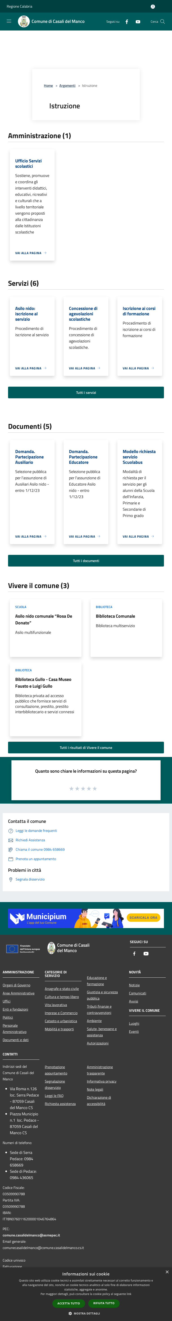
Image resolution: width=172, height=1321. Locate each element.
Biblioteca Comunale (115, 616)
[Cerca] (162, 21)
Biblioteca (104, 606)
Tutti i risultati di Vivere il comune (86, 747)
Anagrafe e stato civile (62, 988)
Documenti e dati (16, 1039)
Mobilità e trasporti (59, 1029)
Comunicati (137, 993)
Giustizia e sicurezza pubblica (102, 995)
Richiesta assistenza (60, 1103)
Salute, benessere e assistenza (102, 1032)
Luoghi (134, 1023)
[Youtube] (136, 21)
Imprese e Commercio (61, 1013)
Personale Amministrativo (14, 1028)
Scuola (20, 606)
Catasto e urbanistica (61, 1021)
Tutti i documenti (86, 560)
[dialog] (86, 1294)
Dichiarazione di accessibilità (99, 1100)
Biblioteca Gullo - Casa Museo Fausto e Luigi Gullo (43, 682)
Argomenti (67, 85)
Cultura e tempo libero (62, 996)
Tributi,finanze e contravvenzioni (99, 1009)
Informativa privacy (101, 1081)
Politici (8, 1017)
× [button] (167, 1272)
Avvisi (133, 1001)
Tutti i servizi (86, 392)
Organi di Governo (16, 985)
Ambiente (94, 1020)
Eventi (134, 1031)
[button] (86, 1313)
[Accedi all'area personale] (153, 6)
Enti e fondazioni (15, 1009)
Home (48, 85)
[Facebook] (124, 21)
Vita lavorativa (56, 1004)
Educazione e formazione (97, 981)
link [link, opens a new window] (129, 1294)
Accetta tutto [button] (69, 1303)
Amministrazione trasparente (100, 1070)
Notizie (134, 985)
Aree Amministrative (18, 993)
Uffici (7, 1001)
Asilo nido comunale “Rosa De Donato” (43, 619)
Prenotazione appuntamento (56, 1070)
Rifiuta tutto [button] (104, 1303)
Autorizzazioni (98, 1043)
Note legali (95, 1089)
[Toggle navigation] (9, 21)
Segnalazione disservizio (55, 1084)
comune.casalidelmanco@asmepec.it (31, 1235)
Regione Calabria (19, 6)
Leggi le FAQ (54, 1095)
